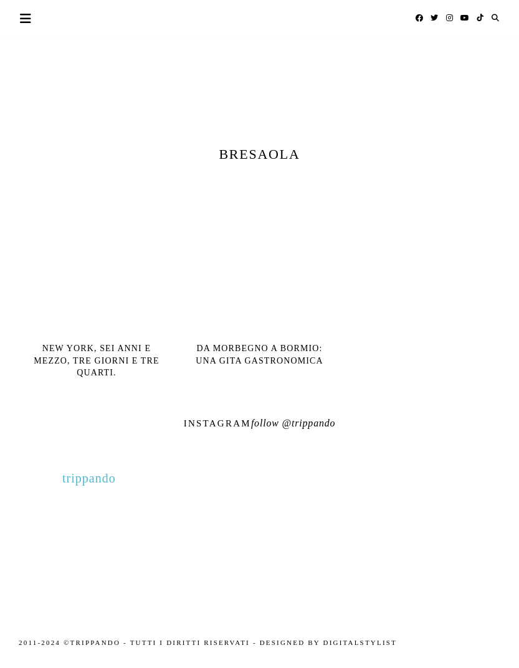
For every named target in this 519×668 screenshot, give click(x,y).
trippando (313, 423)
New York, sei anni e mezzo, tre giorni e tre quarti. (96, 360)
